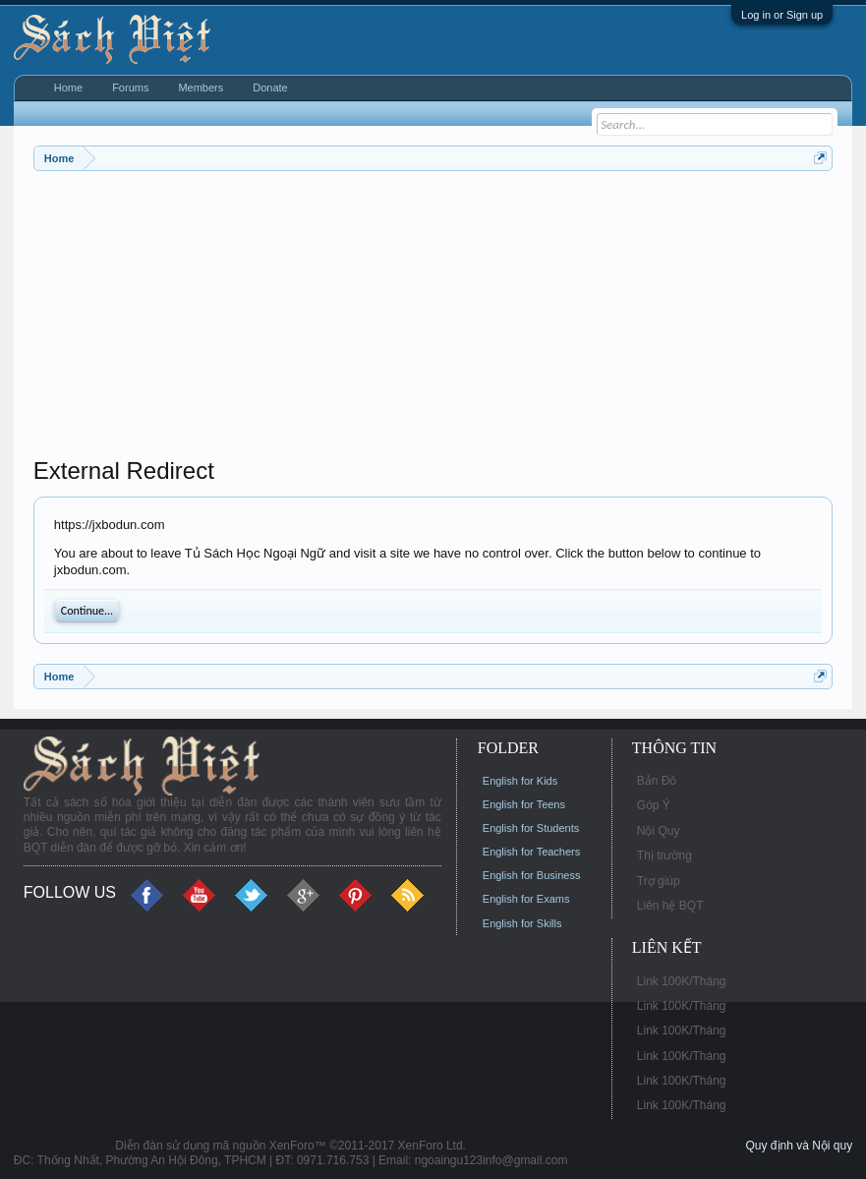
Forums (130, 87)
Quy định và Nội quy (798, 1145)
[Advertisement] (433, 318)
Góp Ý (653, 805)
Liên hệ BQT (670, 906)
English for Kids (520, 781)
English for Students (531, 828)
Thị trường (664, 855)
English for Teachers (531, 851)
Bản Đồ (657, 781)
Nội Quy (658, 831)
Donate (270, 87)
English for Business (532, 875)
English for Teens (524, 804)
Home (68, 87)
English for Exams (526, 899)
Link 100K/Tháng (681, 981)
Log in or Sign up (782, 15)
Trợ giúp (658, 881)
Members (200, 87)
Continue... (87, 611)
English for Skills (522, 923)
